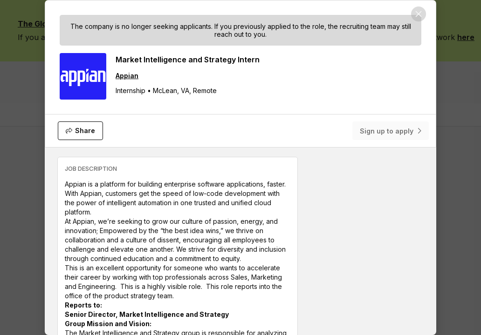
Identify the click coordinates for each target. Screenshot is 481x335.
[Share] (80, 130)
